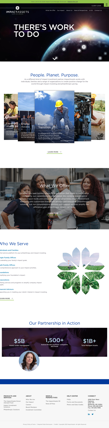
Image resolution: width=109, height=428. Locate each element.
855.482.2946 (97, 406)
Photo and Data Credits (75, 405)
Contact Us (98, 10)
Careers (28, 405)
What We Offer (50, 10)
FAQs (69, 399)
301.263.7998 (96, 408)
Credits (56, 424)
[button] (103, 117)
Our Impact (60, 10)
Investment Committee (33, 410)
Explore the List (73, 1)
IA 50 (91, 10)
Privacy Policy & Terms (29, 424)
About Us (69, 10)
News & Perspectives (80, 10)
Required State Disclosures (44, 424)
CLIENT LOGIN (96, 5)
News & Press (50, 404)
